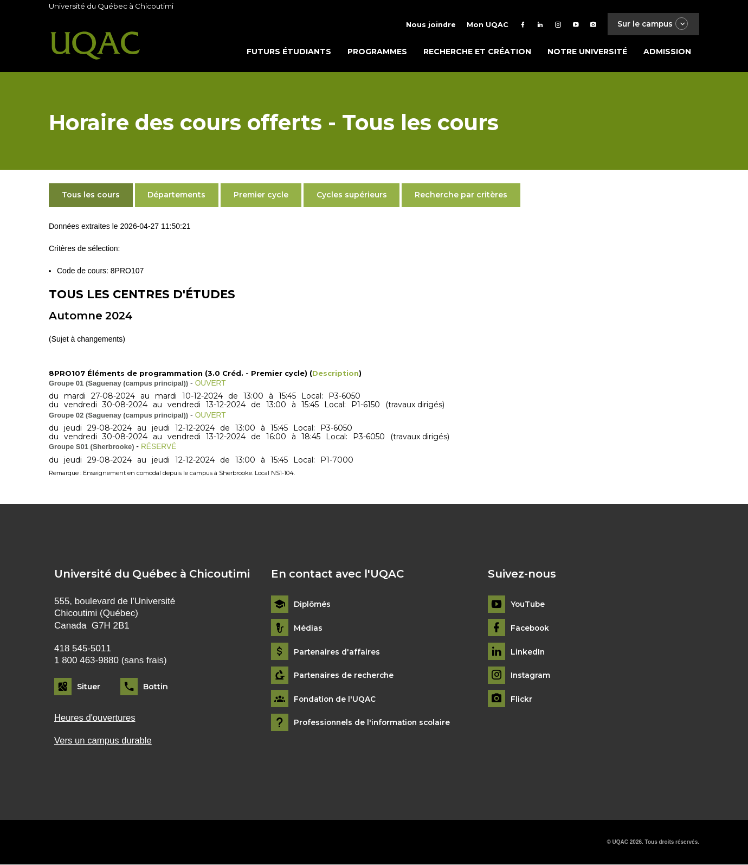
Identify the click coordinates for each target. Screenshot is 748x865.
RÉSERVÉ (159, 447)
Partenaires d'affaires (337, 651)
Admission (667, 52)
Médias (308, 628)
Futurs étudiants (289, 52)
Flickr (522, 699)
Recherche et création (477, 52)
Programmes (377, 52)
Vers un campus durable (103, 741)
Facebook (531, 628)
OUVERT (211, 384)
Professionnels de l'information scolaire (375, 722)
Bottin (155, 686)
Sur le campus (652, 24)
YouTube (528, 604)
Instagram (531, 675)
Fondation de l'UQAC (336, 699)
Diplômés (313, 604)
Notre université (587, 52)
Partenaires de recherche (345, 675)
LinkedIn (528, 651)
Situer (88, 686)
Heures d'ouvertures (95, 718)
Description (335, 374)
